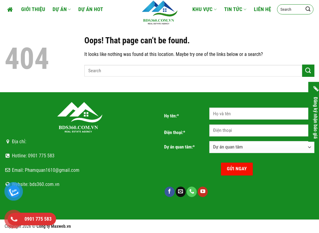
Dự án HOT (90, 9)
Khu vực (204, 9)
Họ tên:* (171, 116)
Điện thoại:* (174, 132)
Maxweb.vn (61, 226)
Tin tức (235, 9)
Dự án (62, 9)
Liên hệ (263, 9)
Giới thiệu (33, 9)
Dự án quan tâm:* (179, 147)
